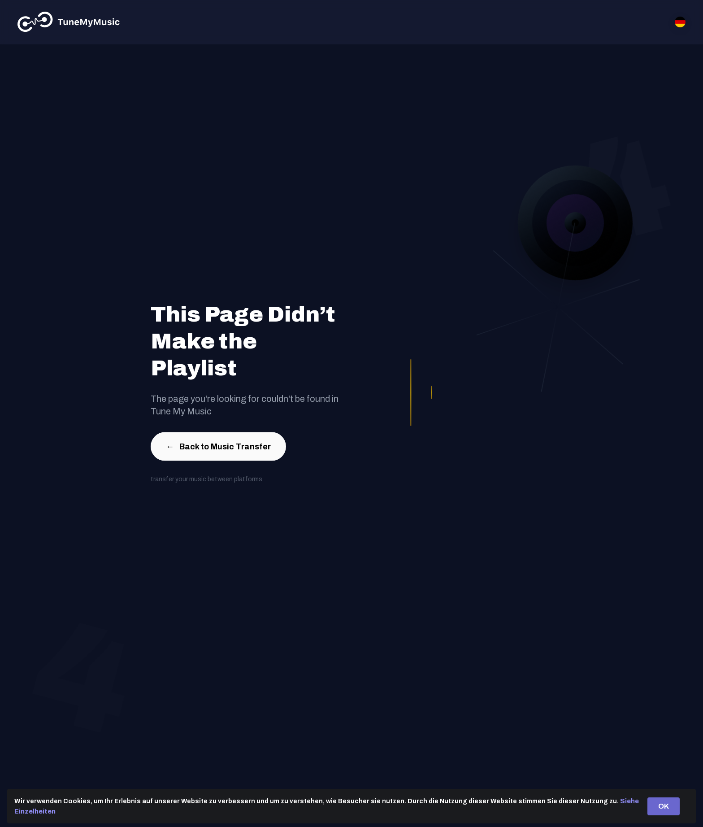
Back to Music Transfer (218, 448)
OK (663, 806)
